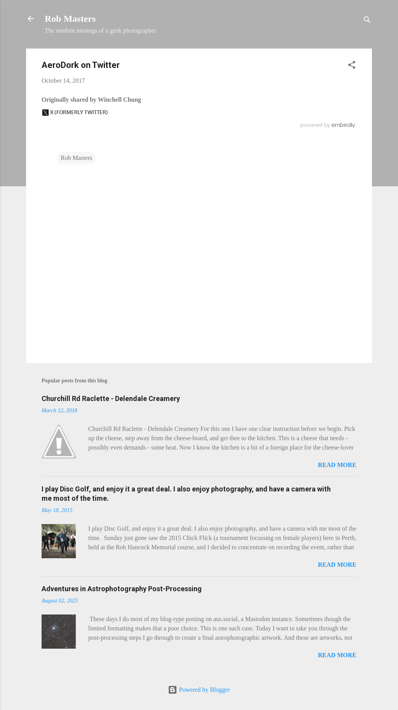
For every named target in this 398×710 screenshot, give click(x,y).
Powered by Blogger (199, 689)
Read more (337, 465)
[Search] (367, 21)
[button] (351, 66)
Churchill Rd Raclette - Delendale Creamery (111, 398)
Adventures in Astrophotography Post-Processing (122, 589)
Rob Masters (70, 19)
